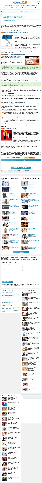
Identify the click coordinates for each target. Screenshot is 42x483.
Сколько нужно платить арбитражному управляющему (33, 212)
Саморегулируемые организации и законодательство (13, 223)
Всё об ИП (7, 5)
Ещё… (33, 7)
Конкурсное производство (7, 305)
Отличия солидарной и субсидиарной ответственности (32, 328)
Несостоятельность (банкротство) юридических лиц (34, 200)
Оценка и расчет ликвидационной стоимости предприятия (13, 418)
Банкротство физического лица (8, 292)
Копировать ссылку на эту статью (21, 160)
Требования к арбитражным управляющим (13, 463)
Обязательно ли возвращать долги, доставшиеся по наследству (13, 468)
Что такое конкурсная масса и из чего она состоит (14, 448)
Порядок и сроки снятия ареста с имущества (33, 384)
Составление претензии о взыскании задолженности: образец (33, 348)
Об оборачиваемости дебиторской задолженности (13, 188)
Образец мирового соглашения (32, 293)
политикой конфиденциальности (16, 285)
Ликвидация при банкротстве (8, 308)
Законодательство (5, 303)
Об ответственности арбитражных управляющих (32, 183)
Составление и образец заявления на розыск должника (33, 313)
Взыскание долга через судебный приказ (33, 318)
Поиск (38, 3)
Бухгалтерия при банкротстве (8, 295)
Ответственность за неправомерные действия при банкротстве (33, 247)
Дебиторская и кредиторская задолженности (8, 298)
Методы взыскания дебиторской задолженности (13, 18)
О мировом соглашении (6, 309)
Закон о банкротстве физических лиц (12, 413)
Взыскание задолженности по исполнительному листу (34, 338)
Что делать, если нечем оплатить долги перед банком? (14, 229)
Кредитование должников (7, 306)
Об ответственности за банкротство (12, 438)
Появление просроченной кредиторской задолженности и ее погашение (34, 358)
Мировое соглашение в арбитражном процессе (12, 458)
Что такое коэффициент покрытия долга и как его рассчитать (33, 389)
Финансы (12, 5)
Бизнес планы (34, 5)
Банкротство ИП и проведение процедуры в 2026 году (33, 194)
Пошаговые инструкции (25, 5)
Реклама (36, 7)
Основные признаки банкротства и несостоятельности (32, 363)
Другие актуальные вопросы (7, 302)
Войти (38, 1)
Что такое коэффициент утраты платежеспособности (13, 428)
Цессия (3, 311)
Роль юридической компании (9, 20)
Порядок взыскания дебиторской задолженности (13, 17)
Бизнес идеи (17, 5)
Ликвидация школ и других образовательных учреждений (33, 353)
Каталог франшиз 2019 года (9, 7)
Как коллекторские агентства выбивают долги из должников (34, 374)
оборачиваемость (4, 27)
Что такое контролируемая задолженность (12, 194)
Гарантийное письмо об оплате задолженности (33, 379)
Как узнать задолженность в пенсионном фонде (34, 323)
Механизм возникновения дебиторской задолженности (14, 16)
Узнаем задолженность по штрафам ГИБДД (13, 443)
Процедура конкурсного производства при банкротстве (12, 398)
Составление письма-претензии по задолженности (34, 308)
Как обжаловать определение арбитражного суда (32, 235)
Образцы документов (26, 7)
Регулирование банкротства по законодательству (12, 212)
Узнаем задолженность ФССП (14, 402)
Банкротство (18, 7)
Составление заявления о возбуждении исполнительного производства (33, 369)
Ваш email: (21, 162)
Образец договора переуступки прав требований (34, 298)
